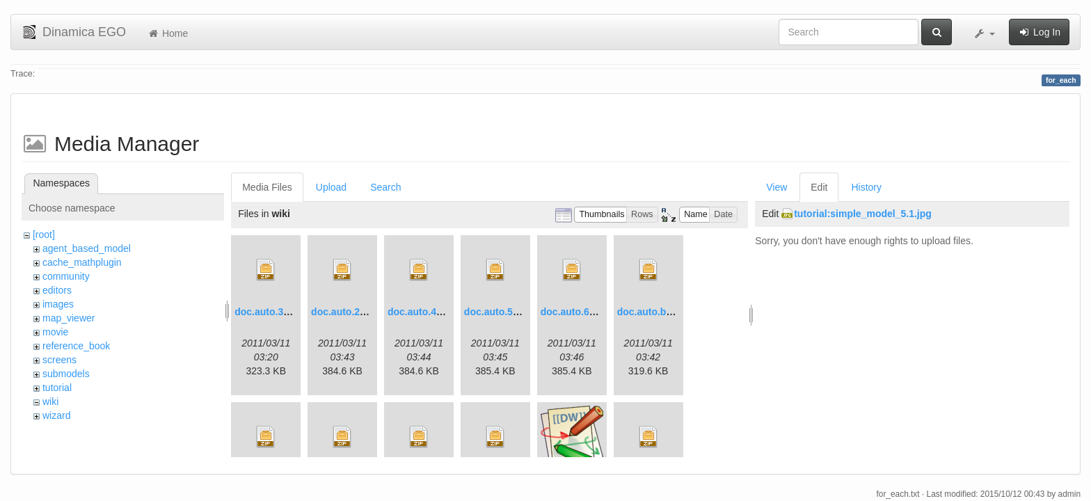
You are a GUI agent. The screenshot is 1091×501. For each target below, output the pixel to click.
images (58, 304)
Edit (819, 187)
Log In (1039, 32)
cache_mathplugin (82, 262)
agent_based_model (86, 248)
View (776, 187)
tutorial (57, 387)
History (866, 187)
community (66, 276)
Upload (331, 187)
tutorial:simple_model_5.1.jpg (863, 213)
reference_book (76, 345)
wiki (50, 401)
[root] (44, 234)
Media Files (267, 187)
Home (167, 33)
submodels (66, 373)
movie (55, 331)
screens (59, 359)
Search (385, 187)
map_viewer (68, 318)
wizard (56, 415)
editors (57, 290)
